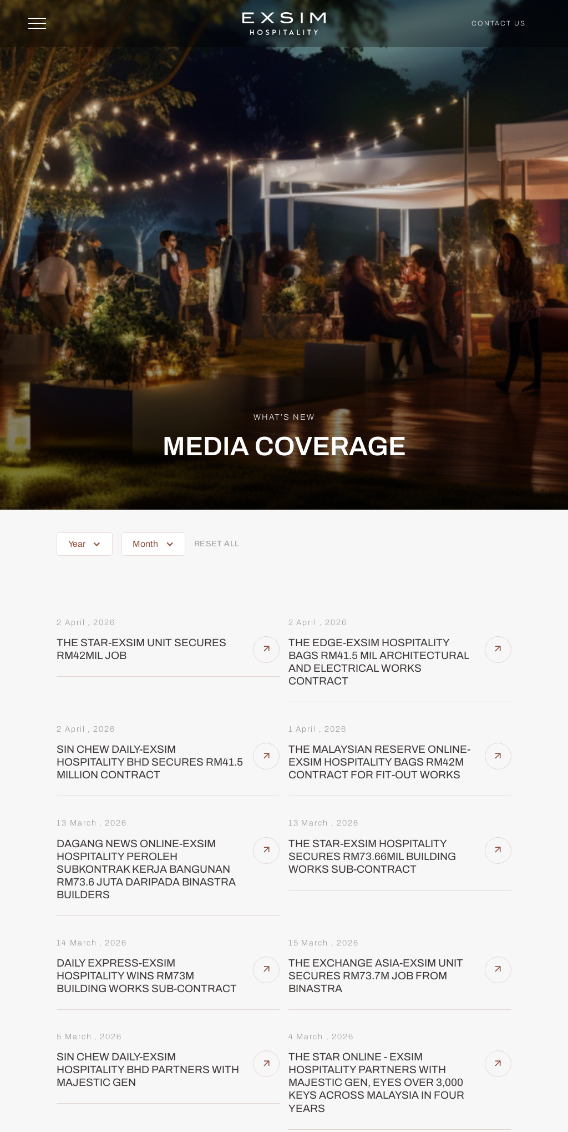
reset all (217, 543)
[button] (84, 544)
